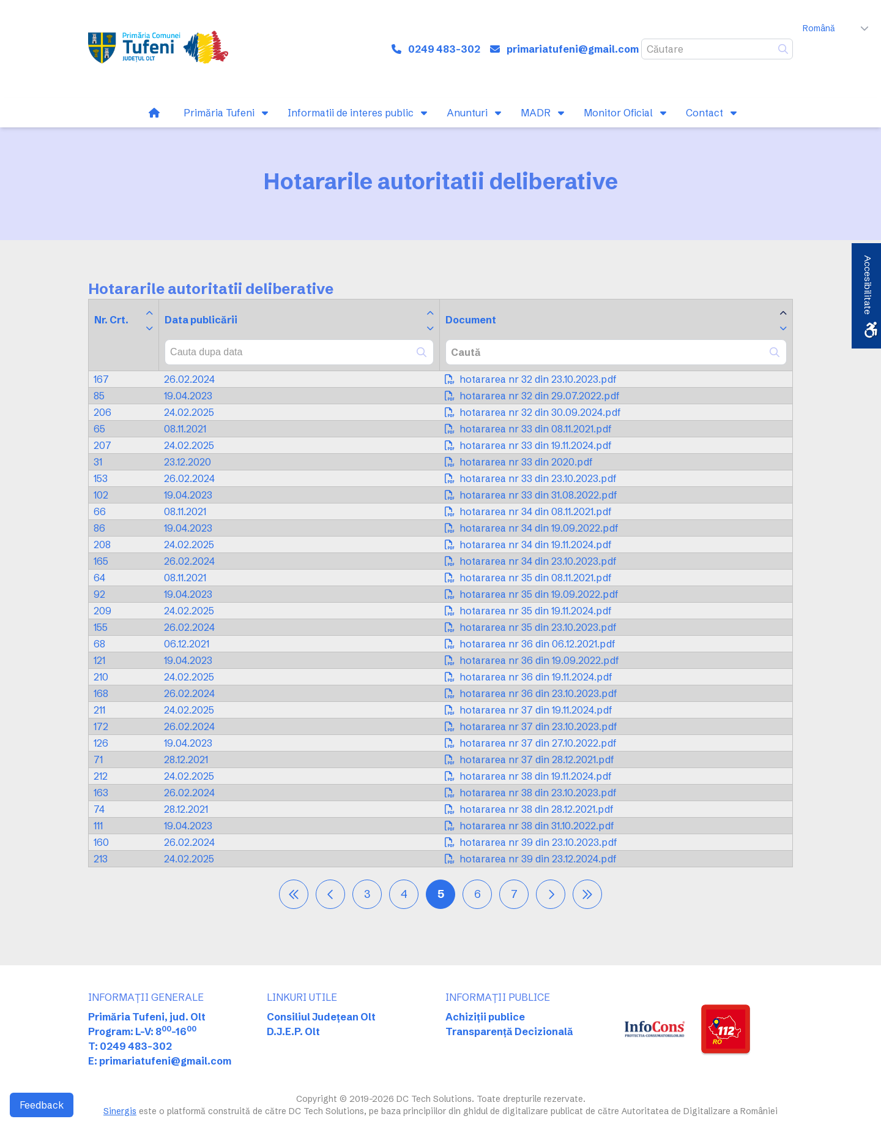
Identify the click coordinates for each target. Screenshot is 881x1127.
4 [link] (404, 894)
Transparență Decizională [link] (509, 1031)
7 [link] (514, 894)
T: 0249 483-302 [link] (130, 1046)
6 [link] (477, 894)
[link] (158, 49)
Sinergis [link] (119, 1111)
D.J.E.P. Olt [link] (293, 1031)
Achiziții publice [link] (485, 1017)
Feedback (42, 1105)
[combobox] (299, 352)
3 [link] (367, 894)
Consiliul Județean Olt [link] (321, 1017)
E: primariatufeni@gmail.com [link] (159, 1061)
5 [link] (440, 894)
